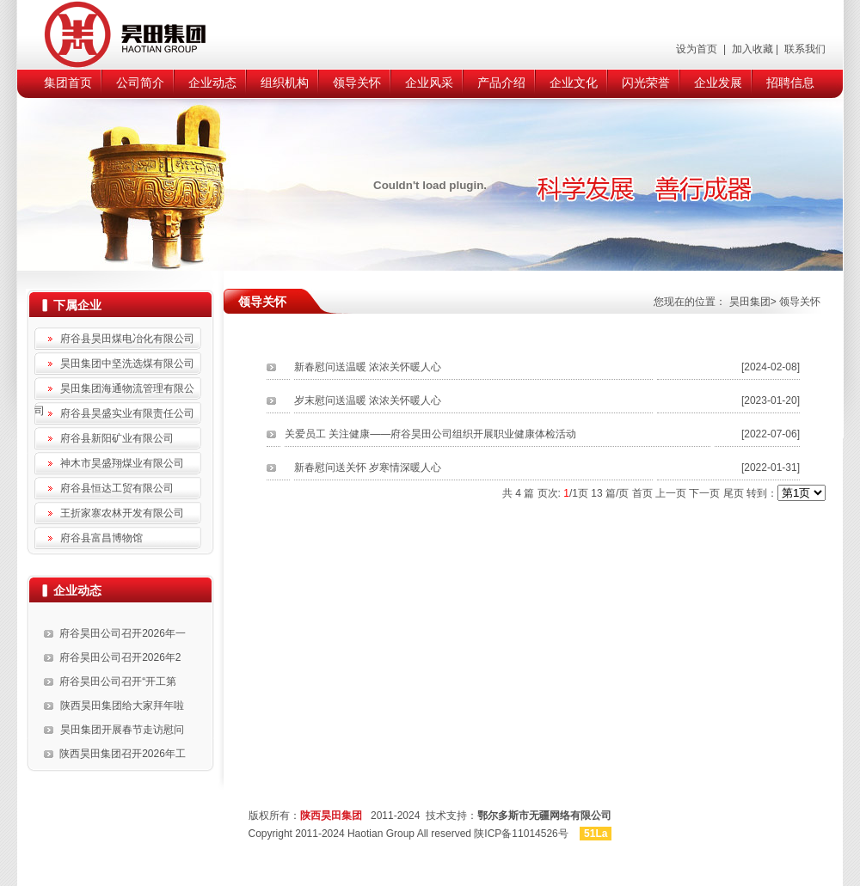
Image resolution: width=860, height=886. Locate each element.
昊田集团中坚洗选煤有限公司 (127, 363)
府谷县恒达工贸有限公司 (117, 488)
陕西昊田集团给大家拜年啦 (122, 706)
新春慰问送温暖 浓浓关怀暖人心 (367, 367)
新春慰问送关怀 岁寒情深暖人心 (367, 467)
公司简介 (140, 82)
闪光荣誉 (646, 82)
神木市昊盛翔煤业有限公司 (122, 463)
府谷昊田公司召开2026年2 (120, 657)
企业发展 (718, 82)
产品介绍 (501, 82)
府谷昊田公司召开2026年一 (122, 633)
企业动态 (212, 82)
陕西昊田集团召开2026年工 (122, 754)
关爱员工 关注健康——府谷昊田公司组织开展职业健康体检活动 (430, 434)
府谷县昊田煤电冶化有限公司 (127, 339)
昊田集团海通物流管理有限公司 (114, 391)
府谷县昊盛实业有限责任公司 (127, 413)
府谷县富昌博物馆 (101, 538)
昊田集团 (750, 302)
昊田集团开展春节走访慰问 (122, 730)
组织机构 (285, 82)
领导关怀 (357, 82)
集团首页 (68, 82)
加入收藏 (750, 49)
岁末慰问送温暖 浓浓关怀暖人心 (367, 400)
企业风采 (429, 82)
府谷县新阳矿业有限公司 (117, 438)
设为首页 (698, 49)
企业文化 (574, 82)
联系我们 (804, 49)
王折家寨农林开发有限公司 (122, 513)
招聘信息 (790, 82)
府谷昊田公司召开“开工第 (117, 681)
